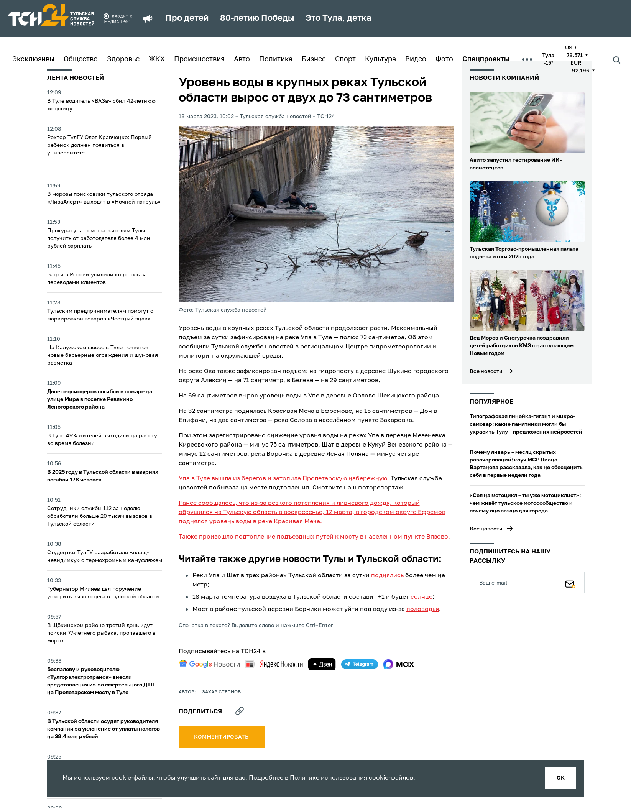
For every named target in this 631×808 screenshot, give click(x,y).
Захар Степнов (221, 692)
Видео (415, 59)
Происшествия (199, 59)
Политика (275, 59)
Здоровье (123, 59)
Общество (81, 59)
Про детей (187, 18)
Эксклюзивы (33, 59)
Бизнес (314, 59)
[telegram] (359, 664)
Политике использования (328, 778)
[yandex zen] (322, 664)
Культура (380, 59)
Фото (444, 59)
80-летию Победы (257, 18)
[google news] (209, 664)
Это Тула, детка (338, 18)
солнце (421, 597)
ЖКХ (157, 59)
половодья (422, 609)
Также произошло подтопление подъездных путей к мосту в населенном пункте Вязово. (314, 537)
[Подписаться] (570, 582)
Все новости (486, 371)
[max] (398, 664)
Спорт (345, 59)
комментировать (222, 737)
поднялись (387, 576)
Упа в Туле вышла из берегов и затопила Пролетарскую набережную (283, 479)
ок (561, 778)
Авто (242, 59)
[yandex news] (274, 664)
